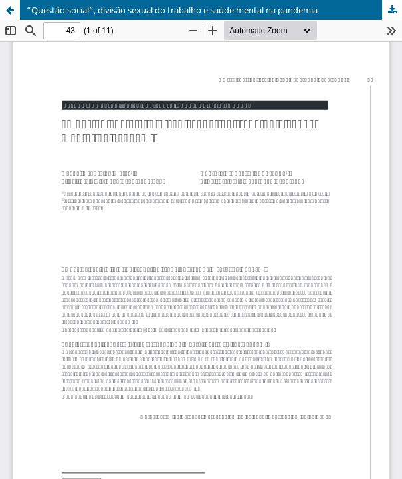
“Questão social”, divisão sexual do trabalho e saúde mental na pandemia (172, 10)
